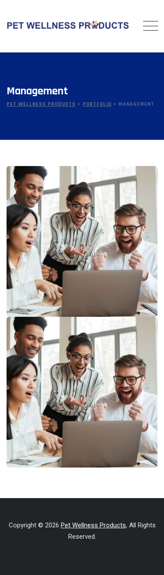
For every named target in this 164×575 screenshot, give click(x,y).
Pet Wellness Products (93, 525)
